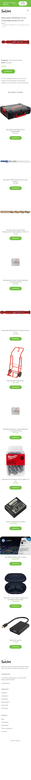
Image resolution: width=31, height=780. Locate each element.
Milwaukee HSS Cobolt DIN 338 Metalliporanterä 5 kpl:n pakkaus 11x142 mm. (15, 231)
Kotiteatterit (4, 696)
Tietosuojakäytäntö (7, 728)
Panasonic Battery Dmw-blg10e (15, 522)
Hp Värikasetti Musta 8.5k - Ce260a (15, 557)
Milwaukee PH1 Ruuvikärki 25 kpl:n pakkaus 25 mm (15, 480)
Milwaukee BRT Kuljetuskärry (15, 381)
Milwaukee (19, 60)
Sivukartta (4, 731)
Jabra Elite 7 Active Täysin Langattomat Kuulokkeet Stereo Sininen (15, 598)
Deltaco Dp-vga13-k (15, 640)
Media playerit (5, 702)
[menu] (28, 10)
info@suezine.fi (5, 683)
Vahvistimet (4, 708)
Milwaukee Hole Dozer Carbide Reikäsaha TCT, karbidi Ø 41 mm (15, 281)
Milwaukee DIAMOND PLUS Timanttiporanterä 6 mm (15, 331)
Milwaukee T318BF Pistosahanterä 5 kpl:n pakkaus (15, 180)
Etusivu (3, 23)
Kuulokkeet (4, 699)
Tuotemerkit (12, 60)
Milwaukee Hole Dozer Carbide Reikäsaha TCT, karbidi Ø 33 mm (15, 430)
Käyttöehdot (5, 725)
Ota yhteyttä (4, 722)
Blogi (2, 719)
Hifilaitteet (4, 693)
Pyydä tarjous (23, 3)
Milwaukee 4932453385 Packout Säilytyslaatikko (15, 130)
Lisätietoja (8, 71)
